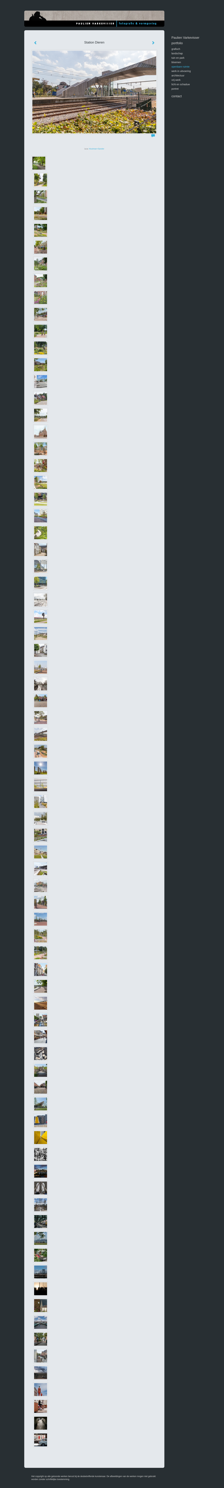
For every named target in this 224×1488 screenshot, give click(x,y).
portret (175, 88)
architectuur (177, 75)
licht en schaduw (180, 84)
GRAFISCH (175, 49)
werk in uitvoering (181, 71)
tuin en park (177, 57)
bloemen (176, 62)
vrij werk (175, 80)
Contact (176, 96)
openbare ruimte (180, 66)
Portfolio (177, 43)
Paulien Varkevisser (185, 37)
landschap (177, 53)
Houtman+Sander (96, 149)
